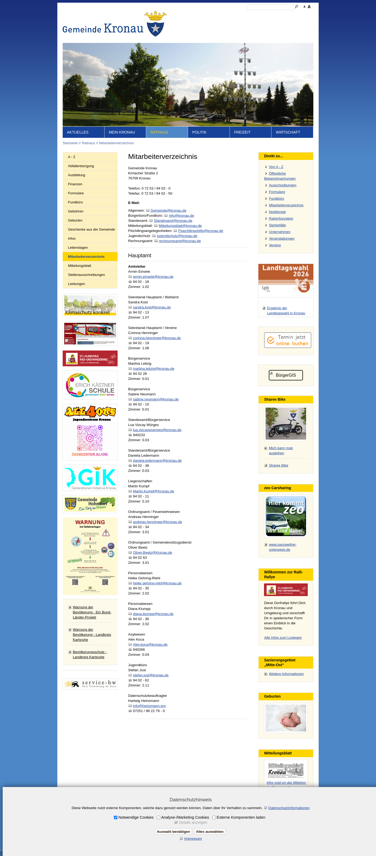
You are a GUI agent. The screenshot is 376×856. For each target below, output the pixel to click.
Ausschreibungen (282, 185)
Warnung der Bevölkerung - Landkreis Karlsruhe (92, 635)
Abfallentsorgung (81, 166)
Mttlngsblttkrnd (180, 226)
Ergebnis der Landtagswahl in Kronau (286, 310)
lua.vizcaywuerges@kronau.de (157, 430)
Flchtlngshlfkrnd (200, 231)
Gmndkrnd (168, 210)
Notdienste (277, 212)
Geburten (75, 220)
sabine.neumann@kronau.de (156, 399)
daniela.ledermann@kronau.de (157, 461)
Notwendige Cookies (136, 817)
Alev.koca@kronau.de (150, 644)
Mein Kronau (122, 132)
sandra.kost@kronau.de (152, 307)
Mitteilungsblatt (79, 266)
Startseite (190, 15)
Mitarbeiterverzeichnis (116, 143)
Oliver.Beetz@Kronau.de (152, 552)
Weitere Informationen (286, 674)
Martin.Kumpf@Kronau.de (153, 491)
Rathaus (159, 132)
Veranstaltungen (281, 238)
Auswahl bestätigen (173, 832)
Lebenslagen (78, 248)
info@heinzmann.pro (149, 706)
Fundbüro (75, 202)
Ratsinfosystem (281, 218)
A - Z (71, 157)
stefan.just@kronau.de (151, 675)
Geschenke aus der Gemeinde (91, 229)
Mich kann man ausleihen (281, 450)
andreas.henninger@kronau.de (157, 522)
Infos (71, 238)
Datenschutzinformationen (289, 808)
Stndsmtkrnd (173, 221)
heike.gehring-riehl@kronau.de (157, 583)
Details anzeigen (193, 822)
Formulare (76, 193)
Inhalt (206, 15)
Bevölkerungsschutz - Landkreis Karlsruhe (90, 654)
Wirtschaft (288, 132)
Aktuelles (78, 132)
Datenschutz (263, 15)
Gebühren (75, 211)
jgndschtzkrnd (177, 236)
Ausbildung (76, 175)
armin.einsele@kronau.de (153, 277)
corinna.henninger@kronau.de (157, 338)
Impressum (240, 15)
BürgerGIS (286, 375)
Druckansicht (288, 15)
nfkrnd (181, 216)
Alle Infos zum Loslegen (283, 638)
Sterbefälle (277, 225)
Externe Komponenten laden (241, 817)
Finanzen (75, 184)
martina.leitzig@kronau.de (153, 369)
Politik (199, 132)
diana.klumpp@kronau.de (153, 614)
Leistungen (76, 284)
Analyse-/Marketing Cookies (185, 817)
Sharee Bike (278, 465)
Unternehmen (279, 232)
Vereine (275, 245)
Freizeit (242, 132)
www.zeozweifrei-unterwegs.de (282, 547)
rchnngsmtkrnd (180, 241)
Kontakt (221, 15)
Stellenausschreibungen (86, 275)
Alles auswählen (210, 832)
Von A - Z (276, 167)
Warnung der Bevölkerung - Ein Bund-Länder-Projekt (92, 612)
